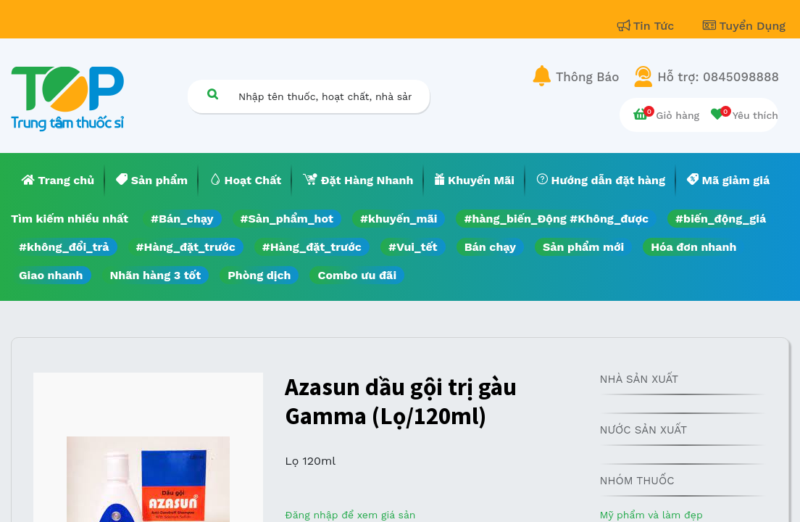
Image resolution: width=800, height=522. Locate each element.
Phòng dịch (259, 275)
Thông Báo (587, 77)
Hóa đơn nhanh (693, 247)
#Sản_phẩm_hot (287, 218)
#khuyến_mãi (398, 218)
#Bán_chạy (182, 218)
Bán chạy (490, 247)
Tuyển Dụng (744, 26)
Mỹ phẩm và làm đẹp (650, 515)
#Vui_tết (413, 247)
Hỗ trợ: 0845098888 (718, 77)
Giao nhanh (51, 275)
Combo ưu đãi (356, 275)
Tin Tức (647, 26)
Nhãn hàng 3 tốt (155, 275)
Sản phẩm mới (583, 247)
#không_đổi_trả (64, 247)
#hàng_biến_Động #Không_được (556, 218)
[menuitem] (58, 180)
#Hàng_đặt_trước (186, 247)
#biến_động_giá (720, 218)
